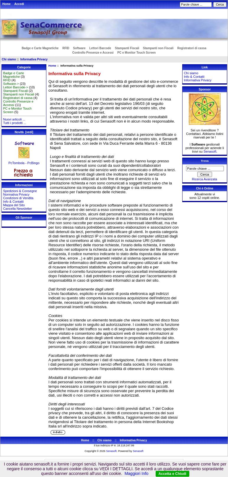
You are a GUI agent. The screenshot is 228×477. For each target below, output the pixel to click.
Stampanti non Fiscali (158, 48)
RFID (65, 48)
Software (79, 48)
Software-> (11, 83)
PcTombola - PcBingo (23, 161)
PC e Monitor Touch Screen (136, 52)
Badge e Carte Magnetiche (40, 48)
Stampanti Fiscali (127, 48)
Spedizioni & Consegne (20, 191)
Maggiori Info (137, 473)
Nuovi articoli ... (14, 119)
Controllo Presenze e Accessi (93, 52)
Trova (205, 160)
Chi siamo (9, 59)
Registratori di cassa (191, 48)
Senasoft (209, 151)
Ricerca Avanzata (204, 179)
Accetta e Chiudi (172, 474)
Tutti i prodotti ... (14, 123)
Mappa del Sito (14, 205)
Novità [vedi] (24, 132)
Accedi (19, 4)
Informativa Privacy (34, 59)
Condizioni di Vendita (18, 198)
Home (6, 4)
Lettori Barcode (100, 48)
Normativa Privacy (16, 194)
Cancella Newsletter (17, 208)
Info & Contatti (13, 201)
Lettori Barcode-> (15, 87)
